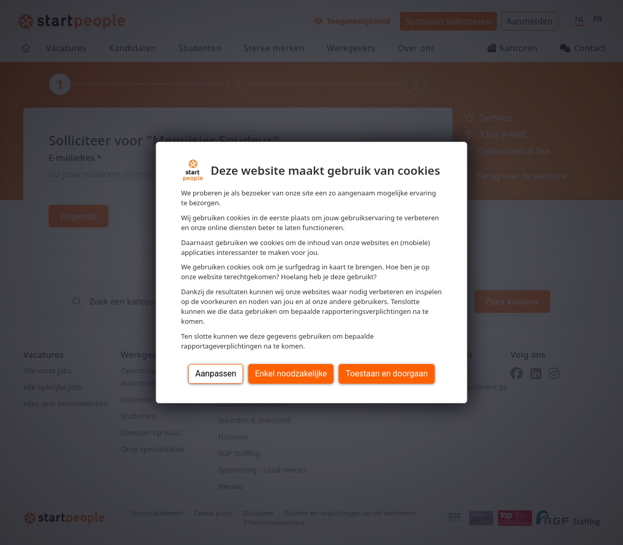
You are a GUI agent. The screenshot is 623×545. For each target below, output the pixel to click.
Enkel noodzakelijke (290, 374)
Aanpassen (216, 374)
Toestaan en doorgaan (387, 374)
